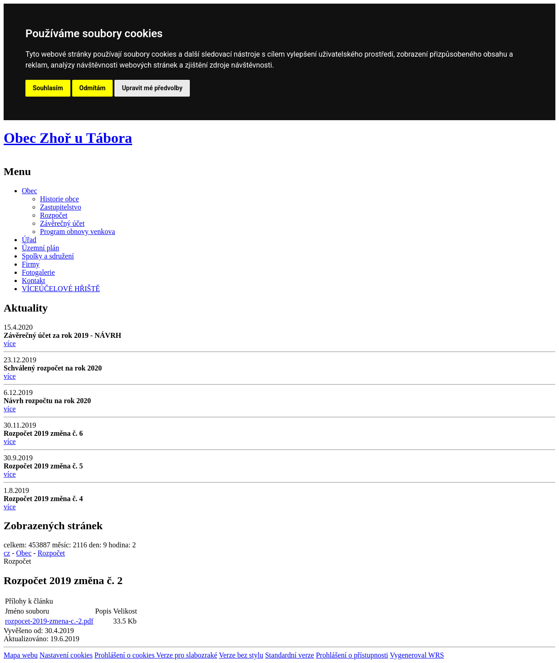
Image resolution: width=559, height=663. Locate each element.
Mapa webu (21, 655)
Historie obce (59, 199)
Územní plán (40, 248)
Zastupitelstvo (60, 207)
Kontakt (33, 280)
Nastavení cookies (66, 655)
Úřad (29, 240)
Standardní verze (289, 655)
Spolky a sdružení (48, 256)
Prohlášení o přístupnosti (352, 655)
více (10, 343)
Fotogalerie (38, 272)
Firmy (31, 264)
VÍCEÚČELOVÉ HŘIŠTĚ (61, 288)
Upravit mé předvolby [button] (152, 88)
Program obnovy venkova (77, 231)
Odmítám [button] (92, 88)
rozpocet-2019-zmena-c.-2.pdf (49, 621)
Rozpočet (53, 215)
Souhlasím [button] (48, 88)
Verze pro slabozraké (186, 655)
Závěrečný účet (62, 223)
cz (7, 553)
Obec (29, 191)
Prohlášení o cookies (125, 655)
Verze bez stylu (241, 655)
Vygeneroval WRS (417, 655)
